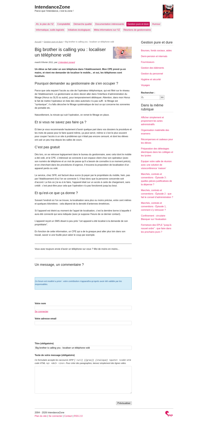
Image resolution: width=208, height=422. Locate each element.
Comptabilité (63, 24)
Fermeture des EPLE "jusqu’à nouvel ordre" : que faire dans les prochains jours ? (156, 228)
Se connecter (41, 311)
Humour (156, 24)
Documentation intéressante (109, 24)
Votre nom (40, 303)
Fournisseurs (147, 62)
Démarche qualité (83, 24)
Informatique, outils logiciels (50, 30)
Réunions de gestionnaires (137, 30)
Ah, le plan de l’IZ (45, 24)
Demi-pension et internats (154, 56)
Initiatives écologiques (79, 30)
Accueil (38, 42)
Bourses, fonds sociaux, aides (156, 50)
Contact (68, 416)
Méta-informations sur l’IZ (107, 30)
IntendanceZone (52, 7)
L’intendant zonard (66, 62)
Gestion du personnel (152, 73)
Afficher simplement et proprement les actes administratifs (152, 121)
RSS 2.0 (78, 416)
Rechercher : (148, 92)
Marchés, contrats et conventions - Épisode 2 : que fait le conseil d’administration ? (157, 193)
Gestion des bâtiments (152, 68)
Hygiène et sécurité (151, 79)
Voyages (145, 85)
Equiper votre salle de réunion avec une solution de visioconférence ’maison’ (156, 165)
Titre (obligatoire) (44, 343)
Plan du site (41, 416)
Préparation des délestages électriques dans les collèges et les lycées (157, 152)
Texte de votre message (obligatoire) (55, 355)
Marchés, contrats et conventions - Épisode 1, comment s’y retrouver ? (153, 206)
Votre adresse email (45, 318)
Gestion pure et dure (138, 24)
